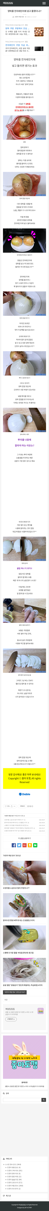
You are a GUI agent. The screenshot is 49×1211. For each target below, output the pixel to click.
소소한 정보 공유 (13, 1165)
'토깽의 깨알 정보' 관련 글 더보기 (14, 992)
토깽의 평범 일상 (13, 1168)
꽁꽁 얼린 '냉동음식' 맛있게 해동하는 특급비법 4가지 (18, 828)
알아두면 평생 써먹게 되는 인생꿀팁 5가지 (15, 822)
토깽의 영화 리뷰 (13, 1174)
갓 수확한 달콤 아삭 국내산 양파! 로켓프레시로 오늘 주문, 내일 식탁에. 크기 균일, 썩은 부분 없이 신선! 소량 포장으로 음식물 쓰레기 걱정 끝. (17, 33)
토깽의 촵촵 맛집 (14, 1180)
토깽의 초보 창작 (13, 1189)
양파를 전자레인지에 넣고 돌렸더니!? (24, 11)
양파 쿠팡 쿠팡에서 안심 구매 (17, 28)
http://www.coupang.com (14, 25)
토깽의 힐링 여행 (14, 1177)
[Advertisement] (24, 491)
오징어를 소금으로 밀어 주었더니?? (13, 820)
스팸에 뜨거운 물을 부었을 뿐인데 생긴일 (15, 825)
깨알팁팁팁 (8, 3)
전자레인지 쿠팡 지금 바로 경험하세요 (17, 45)
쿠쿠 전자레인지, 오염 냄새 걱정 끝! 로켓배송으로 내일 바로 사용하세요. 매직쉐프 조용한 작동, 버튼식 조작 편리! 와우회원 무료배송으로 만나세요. (17, 49)
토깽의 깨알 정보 (19, 17)
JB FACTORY (28, 1208)
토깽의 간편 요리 (14, 1183)
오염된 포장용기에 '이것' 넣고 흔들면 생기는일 (16, 831)
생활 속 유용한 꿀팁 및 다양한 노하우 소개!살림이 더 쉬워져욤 (19, 1013)
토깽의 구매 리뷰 (14, 1171)
